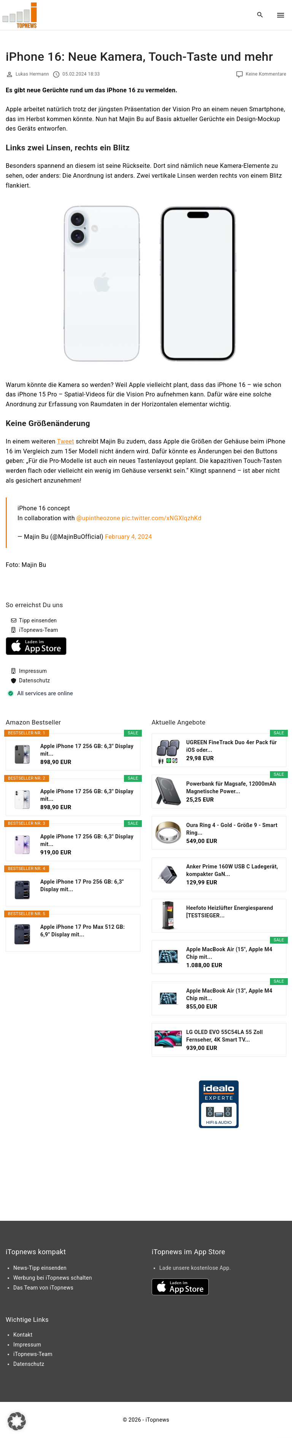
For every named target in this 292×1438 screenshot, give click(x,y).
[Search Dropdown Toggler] (260, 15)
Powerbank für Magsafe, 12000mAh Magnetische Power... (231, 787)
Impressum (33, 671)
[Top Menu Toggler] (280, 15)
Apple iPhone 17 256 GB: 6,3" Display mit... (86, 750)
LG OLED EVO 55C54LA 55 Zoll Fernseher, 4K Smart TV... (224, 1036)
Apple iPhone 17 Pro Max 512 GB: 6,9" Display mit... (82, 931)
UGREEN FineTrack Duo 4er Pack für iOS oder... (231, 746)
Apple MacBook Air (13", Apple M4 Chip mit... (229, 994)
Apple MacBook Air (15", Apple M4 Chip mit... (229, 953)
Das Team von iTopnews (43, 1288)
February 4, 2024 (128, 536)
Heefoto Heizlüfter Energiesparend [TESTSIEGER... (229, 912)
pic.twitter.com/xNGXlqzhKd (162, 518)
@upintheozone (98, 518)
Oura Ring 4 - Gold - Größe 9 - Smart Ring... (232, 829)
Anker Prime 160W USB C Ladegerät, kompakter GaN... (232, 870)
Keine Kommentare (266, 74)
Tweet (65, 441)
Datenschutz (34, 680)
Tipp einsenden (38, 620)
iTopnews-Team (38, 630)
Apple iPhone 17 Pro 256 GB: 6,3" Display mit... (82, 885)
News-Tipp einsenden (40, 1268)
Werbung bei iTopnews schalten (52, 1278)
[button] (16, 1421)
